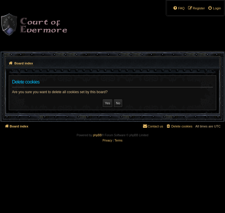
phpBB (97, 135)
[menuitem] (214, 8)
